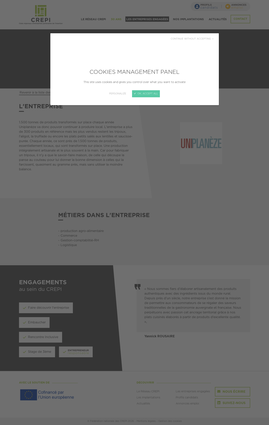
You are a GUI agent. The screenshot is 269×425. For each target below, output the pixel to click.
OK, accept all (146, 94)
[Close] (134, 212)
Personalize (117, 94)
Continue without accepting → (192, 39)
